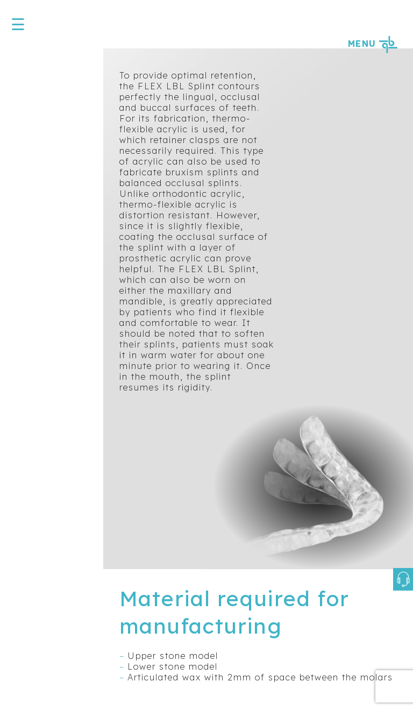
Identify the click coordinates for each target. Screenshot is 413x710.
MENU (372, 43)
